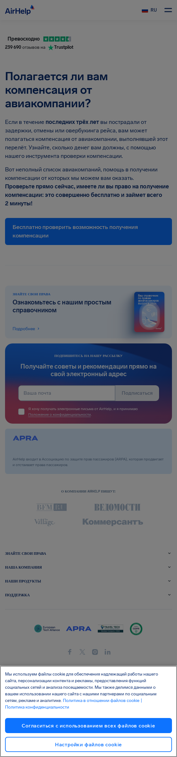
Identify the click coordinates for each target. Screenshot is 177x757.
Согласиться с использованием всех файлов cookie (88, 726)
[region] (88, 711)
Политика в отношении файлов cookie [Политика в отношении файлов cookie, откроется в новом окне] (101, 700)
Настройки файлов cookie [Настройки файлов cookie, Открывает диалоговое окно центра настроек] (88, 745)
